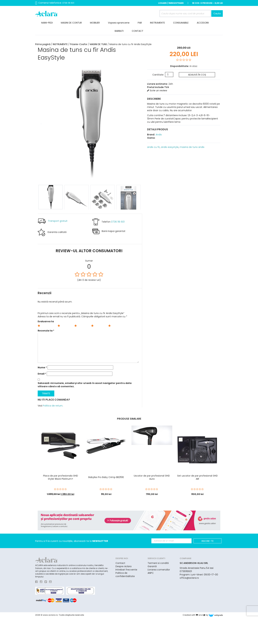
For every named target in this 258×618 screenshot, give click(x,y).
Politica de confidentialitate (125, 574)
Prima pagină (42, 44)
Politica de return (53, 405)
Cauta (217, 13)
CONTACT (137, 31)
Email (42, 373)
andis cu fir (153, 147)
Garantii (152, 566)
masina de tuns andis (192, 147)
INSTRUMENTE (157, 22)
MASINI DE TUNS (98, 44)
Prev (40, 122)
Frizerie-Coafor (78, 44)
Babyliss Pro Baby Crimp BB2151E (106, 477)
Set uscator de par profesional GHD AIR (197, 477)
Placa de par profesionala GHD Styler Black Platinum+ (60, 477)
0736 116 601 (68, 2)
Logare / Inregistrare (171, 3)
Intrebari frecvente (126, 569)
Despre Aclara (123, 566)
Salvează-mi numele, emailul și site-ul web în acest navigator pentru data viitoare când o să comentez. (84, 384)
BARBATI (119, 31)
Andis (158, 134)
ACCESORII (203, 22)
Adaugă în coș (197, 74)
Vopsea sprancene (118, 22)
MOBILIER (95, 22)
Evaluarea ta (46, 321)
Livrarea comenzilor (159, 569)
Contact (120, 563)
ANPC (151, 573)
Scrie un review (157, 90)
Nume (42, 367)
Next (140, 122)
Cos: (207, 3)
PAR (140, 22)
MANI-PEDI (47, 22)
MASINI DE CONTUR (71, 22)
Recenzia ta (46, 330)
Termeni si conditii (158, 563)
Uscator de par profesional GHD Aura (152, 477)
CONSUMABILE (181, 22)
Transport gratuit (57, 220)
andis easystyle (170, 147)
